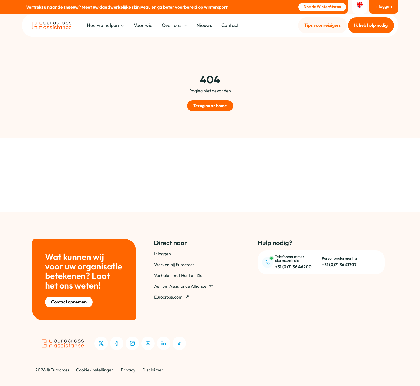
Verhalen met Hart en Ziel (179, 275)
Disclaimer (152, 369)
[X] (101, 343)
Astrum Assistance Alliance (183, 286)
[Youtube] (148, 343)
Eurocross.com (171, 297)
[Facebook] (116, 343)
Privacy (128, 369)
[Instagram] (132, 343)
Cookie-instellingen (95, 369)
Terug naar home (210, 105)
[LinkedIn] (163, 343)
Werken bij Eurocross (174, 264)
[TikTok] (179, 343)
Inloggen (162, 253)
